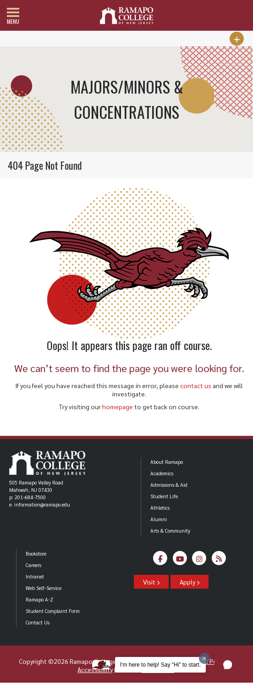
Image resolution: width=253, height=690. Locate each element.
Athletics (160, 507)
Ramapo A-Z (39, 599)
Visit (151, 582)
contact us (195, 385)
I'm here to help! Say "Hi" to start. (160, 665)
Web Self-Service (43, 587)
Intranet (35, 576)
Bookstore (36, 553)
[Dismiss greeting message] (204, 658)
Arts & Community (170, 530)
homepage (117, 406)
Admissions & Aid (168, 484)
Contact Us (38, 622)
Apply (189, 582)
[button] (228, 665)
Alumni (158, 519)
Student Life (164, 496)
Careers (33, 565)
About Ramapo (166, 461)
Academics (161, 473)
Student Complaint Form (53, 610)
